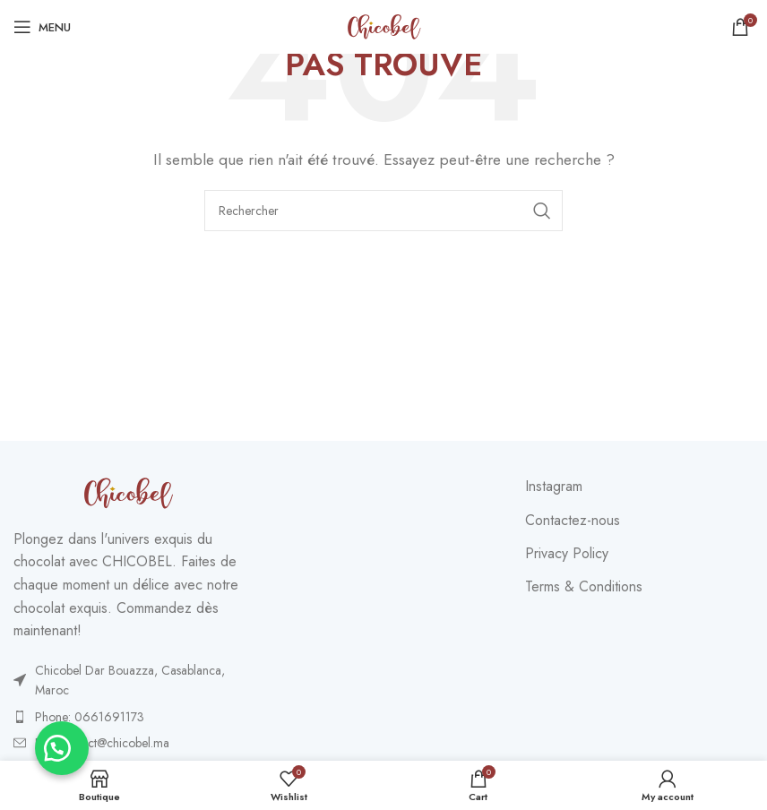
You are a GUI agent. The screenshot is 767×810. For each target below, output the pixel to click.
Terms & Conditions (583, 587)
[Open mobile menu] (42, 27)
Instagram (553, 486)
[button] (63, 747)
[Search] (383, 210)
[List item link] (127, 680)
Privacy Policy (566, 554)
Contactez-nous (572, 520)
